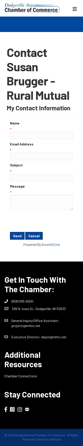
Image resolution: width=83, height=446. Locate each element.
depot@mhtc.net (53, 337)
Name (14, 123)
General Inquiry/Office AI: (35, 320)
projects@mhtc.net (25, 326)
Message (17, 186)
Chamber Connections (20, 376)
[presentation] (43, 221)
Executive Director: (26, 337)
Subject (16, 165)
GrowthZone (51, 244)
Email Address (21, 144)
